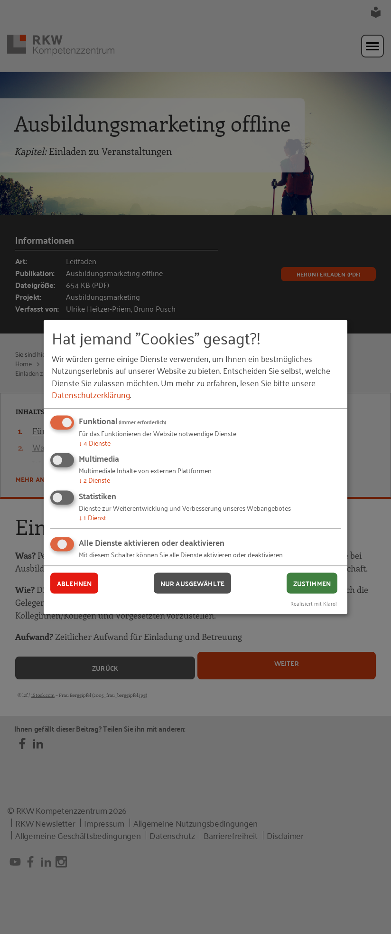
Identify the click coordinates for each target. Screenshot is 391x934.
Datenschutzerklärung (91, 393)
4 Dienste (95, 442)
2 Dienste (94, 480)
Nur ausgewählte (192, 583)
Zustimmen (312, 583)
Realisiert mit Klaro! (313, 603)
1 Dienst (92, 517)
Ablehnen (74, 583)
